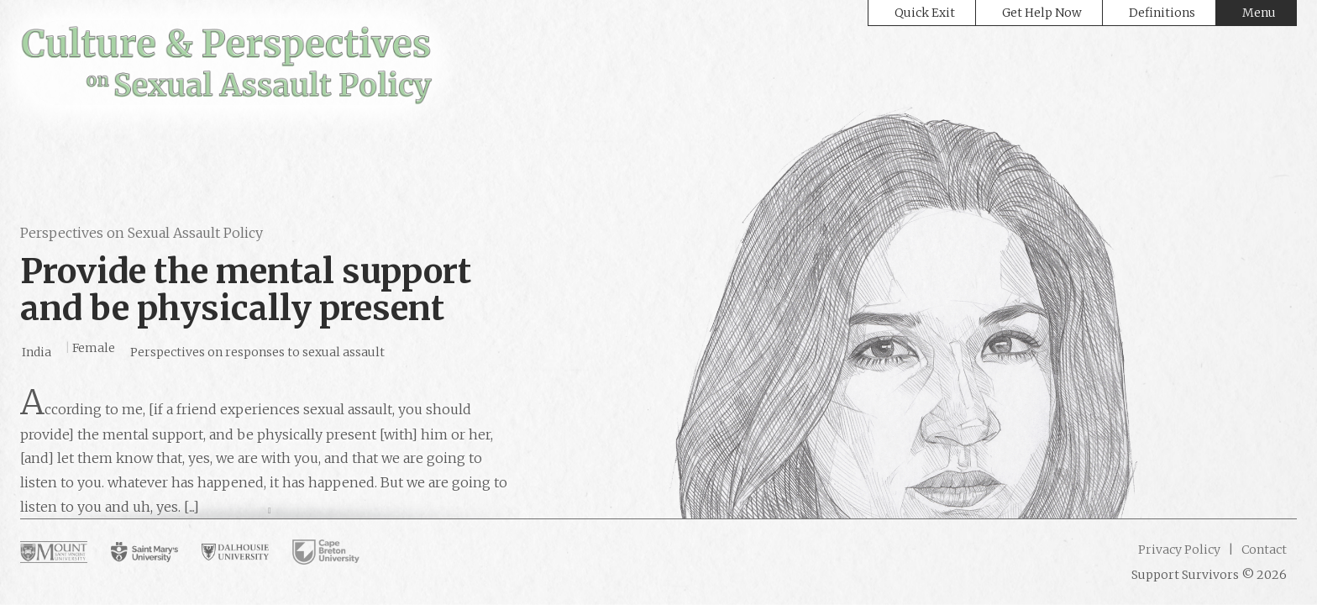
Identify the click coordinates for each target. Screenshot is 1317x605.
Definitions (1162, 12)
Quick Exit (925, 12)
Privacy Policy (1179, 549)
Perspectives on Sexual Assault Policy (141, 232)
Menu (1259, 12)
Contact (1263, 549)
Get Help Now (1042, 12)
